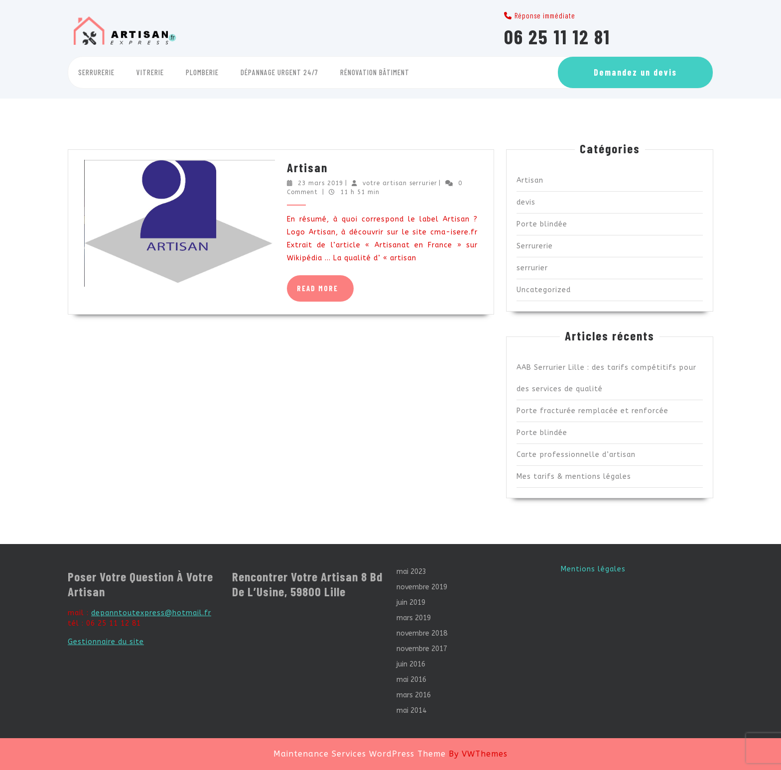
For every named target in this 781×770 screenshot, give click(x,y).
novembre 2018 (421, 633)
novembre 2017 (421, 649)
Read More (325, 292)
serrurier (532, 268)
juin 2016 (410, 664)
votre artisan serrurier (400, 183)
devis (526, 202)
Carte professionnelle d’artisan (576, 454)
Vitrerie (150, 72)
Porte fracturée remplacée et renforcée (592, 411)
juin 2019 (410, 602)
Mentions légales (593, 569)
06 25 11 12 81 (557, 36)
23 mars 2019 (320, 183)
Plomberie (202, 72)
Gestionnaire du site (106, 642)
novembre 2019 (421, 587)
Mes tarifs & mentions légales (574, 476)
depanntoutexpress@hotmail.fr (151, 613)
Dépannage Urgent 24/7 (279, 72)
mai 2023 (411, 571)
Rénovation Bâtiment (374, 72)
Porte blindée (542, 224)
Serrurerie (96, 72)
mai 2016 (411, 679)
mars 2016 (413, 695)
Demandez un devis (635, 72)
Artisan (307, 167)
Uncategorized (544, 290)
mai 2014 (411, 710)
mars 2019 (413, 618)
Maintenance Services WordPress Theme (359, 754)
